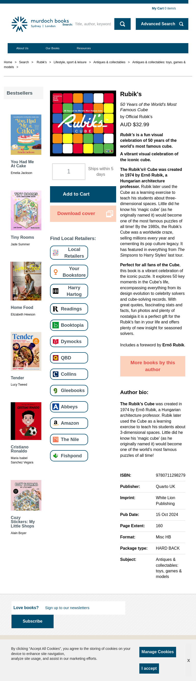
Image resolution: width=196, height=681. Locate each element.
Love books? (26, 608)
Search (67, 24)
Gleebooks (72, 390)
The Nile (70, 439)
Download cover (76, 213)
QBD (66, 357)
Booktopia (72, 325)
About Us (22, 48)
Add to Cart (76, 194)
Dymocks (71, 341)
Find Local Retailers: (73, 238)
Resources (84, 48)
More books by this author (152, 366)
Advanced (158, 24)
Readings (71, 308)
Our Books (52, 48)
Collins (68, 374)
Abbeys (69, 406)
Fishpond (71, 455)
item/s (164, 8)
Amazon (70, 423)
